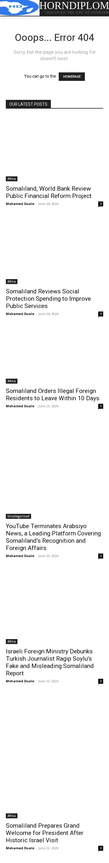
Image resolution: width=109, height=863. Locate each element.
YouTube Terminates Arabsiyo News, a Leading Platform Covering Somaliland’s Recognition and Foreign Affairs (53, 537)
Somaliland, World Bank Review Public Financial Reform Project (49, 192)
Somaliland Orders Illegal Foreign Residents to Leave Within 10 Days (52, 394)
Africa (12, 179)
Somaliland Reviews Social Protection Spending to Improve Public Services (48, 298)
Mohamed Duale (20, 203)
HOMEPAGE (72, 77)
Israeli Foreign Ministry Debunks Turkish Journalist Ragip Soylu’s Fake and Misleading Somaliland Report (50, 662)
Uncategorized (18, 516)
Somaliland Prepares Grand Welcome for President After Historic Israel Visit (44, 833)
